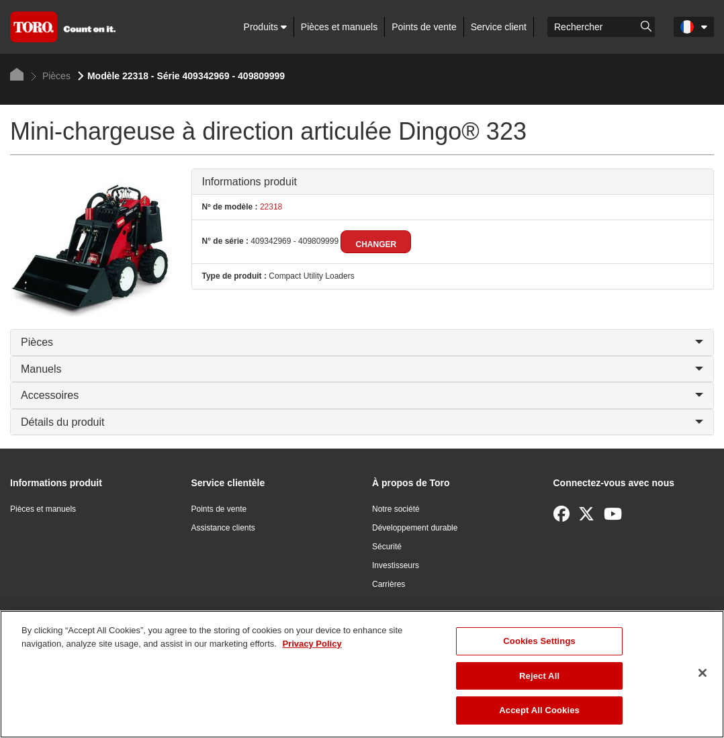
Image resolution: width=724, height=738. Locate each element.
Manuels (362, 369)
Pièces (51, 76)
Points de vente (424, 26)
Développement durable (414, 528)
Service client (499, 26)
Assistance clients (223, 528)
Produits (265, 26)
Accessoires (362, 395)
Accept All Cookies (539, 710)
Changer (375, 244)
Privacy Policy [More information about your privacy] (311, 644)
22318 (270, 207)
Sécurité (387, 546)
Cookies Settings (539, 641)
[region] (362, 674)
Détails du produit (362, 422)
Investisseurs (395, 565)
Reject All (539, 676)
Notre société (396, 509)
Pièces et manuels (339, 26)
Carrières (388, 584)
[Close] (702, 673)
